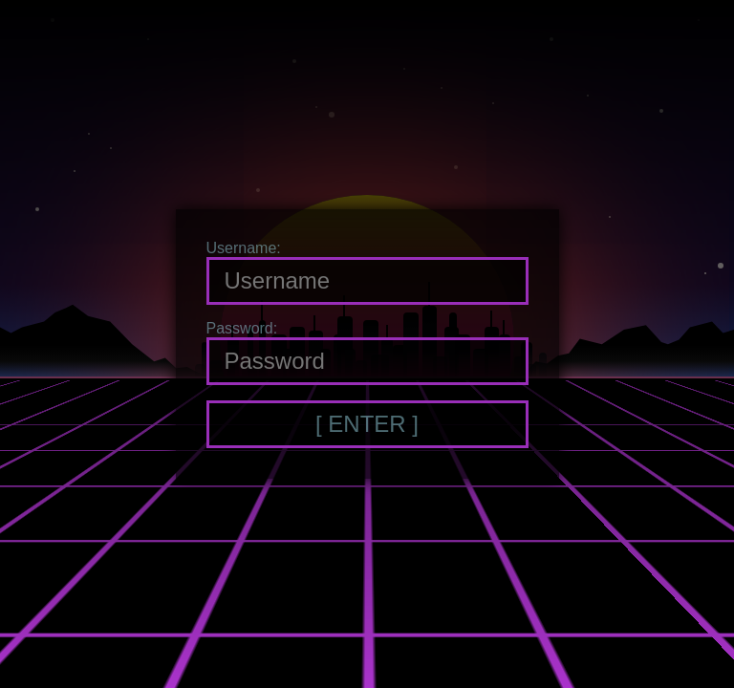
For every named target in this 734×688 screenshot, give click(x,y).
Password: (242, 328)
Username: (243, 248)
